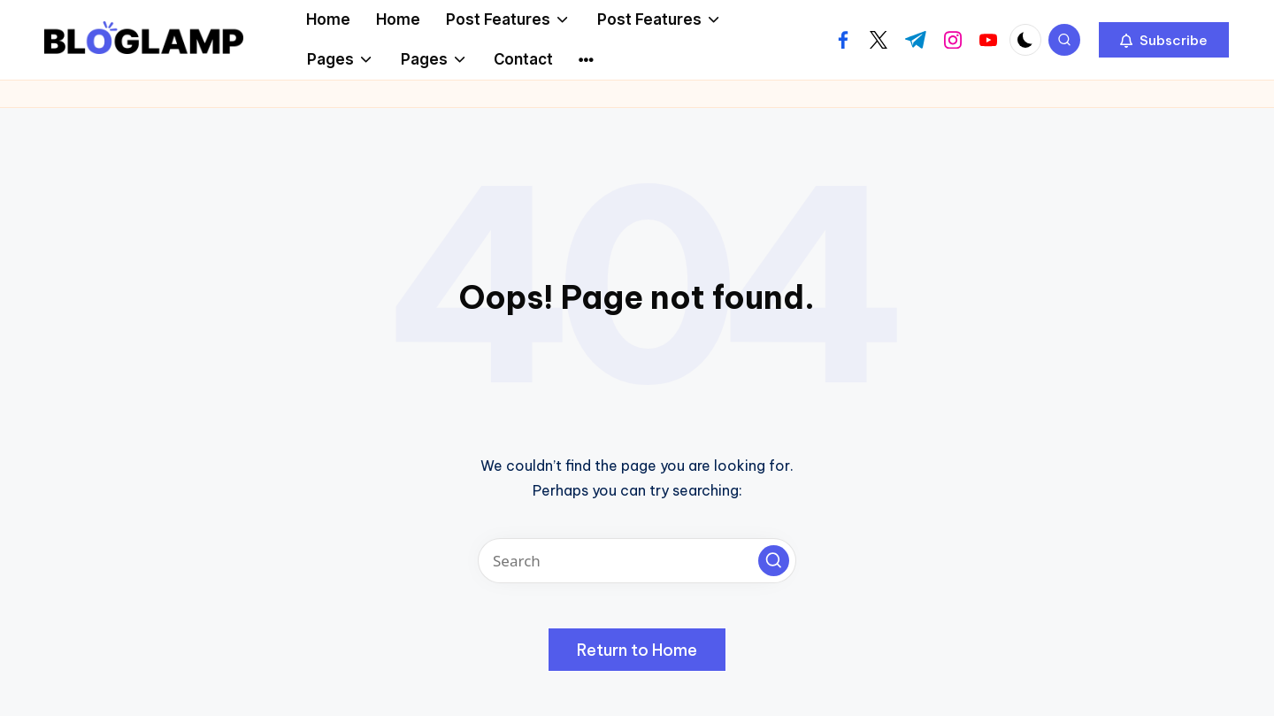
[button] (1164, 39)
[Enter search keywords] (637, 560)
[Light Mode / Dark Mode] (1025, 40)
